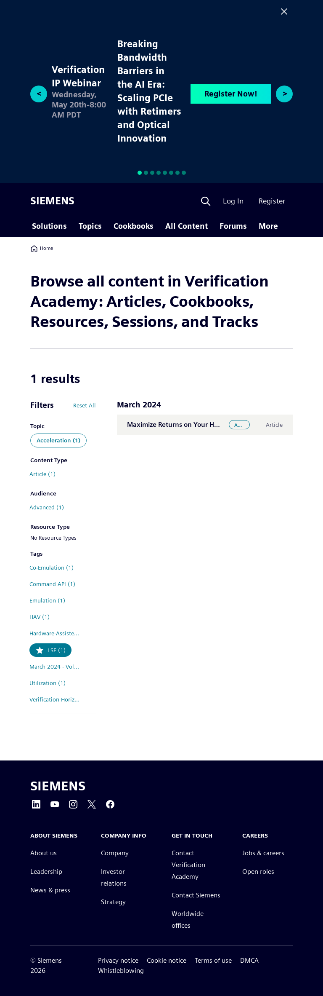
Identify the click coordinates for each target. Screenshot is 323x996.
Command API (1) (52, 584)
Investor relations (114, 877)
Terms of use (213, 960)
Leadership (46, 871)
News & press (50, 890)
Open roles (258, 871)
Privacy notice (118, 960)
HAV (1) (39, 616)
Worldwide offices (188, 919)
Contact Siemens (196, 895)
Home (41, 248)
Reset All (84, 405)
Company (115, 853)
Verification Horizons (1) (58, 699)
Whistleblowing (121, 971)
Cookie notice (166, 960)
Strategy (113, 902)
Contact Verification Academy (188, 865)
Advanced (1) (46, 507)
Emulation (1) (47, 600)
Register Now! (230, 93)
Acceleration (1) (58, 440)
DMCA (249, 960)
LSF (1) (57, 650)
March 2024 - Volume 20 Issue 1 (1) (58, 666)
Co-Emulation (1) (51, 567)
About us (43, 853)
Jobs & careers (263, 853)
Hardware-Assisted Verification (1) (58, 633)
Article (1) (42, 474)
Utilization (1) (47, 683)
